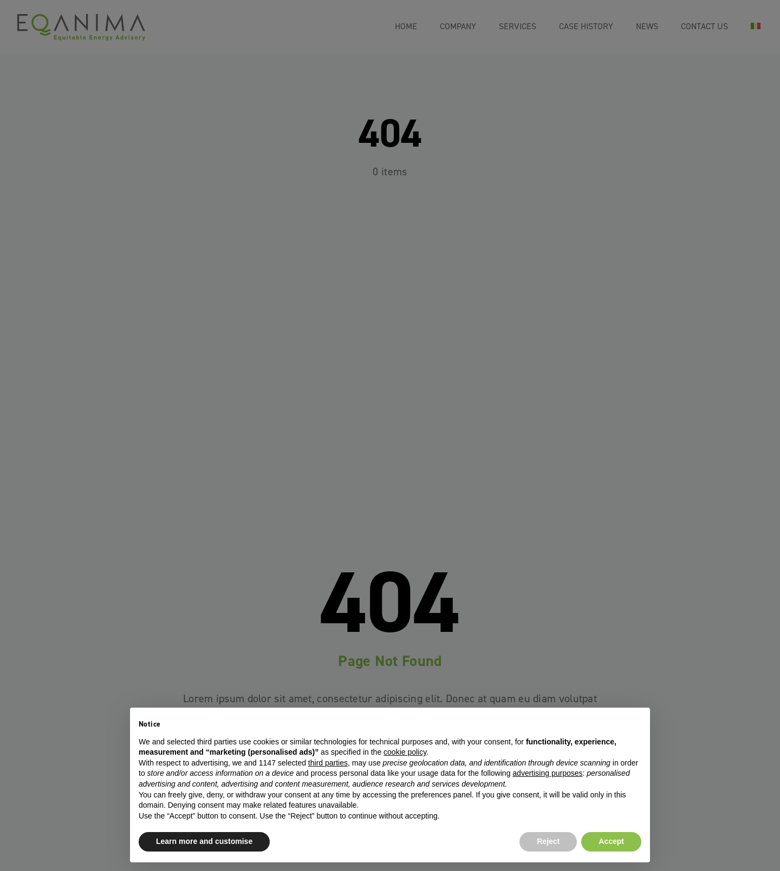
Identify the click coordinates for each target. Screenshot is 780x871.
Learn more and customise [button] (204, 841)
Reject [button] (548, 841)
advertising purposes (547, 773)
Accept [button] (611, 841)
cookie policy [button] (405, 752)
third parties (328, 762)
